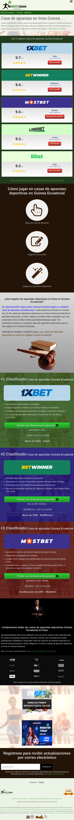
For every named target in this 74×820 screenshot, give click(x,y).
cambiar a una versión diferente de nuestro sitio (45, 649)
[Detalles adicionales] (54, 774)
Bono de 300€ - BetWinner (42, 503)
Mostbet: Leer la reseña (37, 591)
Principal (19, 12)
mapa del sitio (58, 798)
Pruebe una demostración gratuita (41, 425)
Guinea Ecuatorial (8, 12)
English (41, 782)
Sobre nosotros (16, 798)
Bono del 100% (56, 169)
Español (29, 12)
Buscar (51, 798)
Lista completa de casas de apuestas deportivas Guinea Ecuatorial (37, 180)
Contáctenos (24, 798)
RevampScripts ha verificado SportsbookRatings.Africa (60, 813)
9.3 (18, 144)
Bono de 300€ (54, 94)
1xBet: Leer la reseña (37, 440)
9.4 (18, 90)
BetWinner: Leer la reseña (38, 514)
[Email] (20, 767)
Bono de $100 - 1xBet (42, 429)
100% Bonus (54, 149)
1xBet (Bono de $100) (56, 29)
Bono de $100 (54, 62)
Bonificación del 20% (55, 122)
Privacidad (32, 798)
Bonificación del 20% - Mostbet (42, 579)
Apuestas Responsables (42, 798)
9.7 (18, 58)
